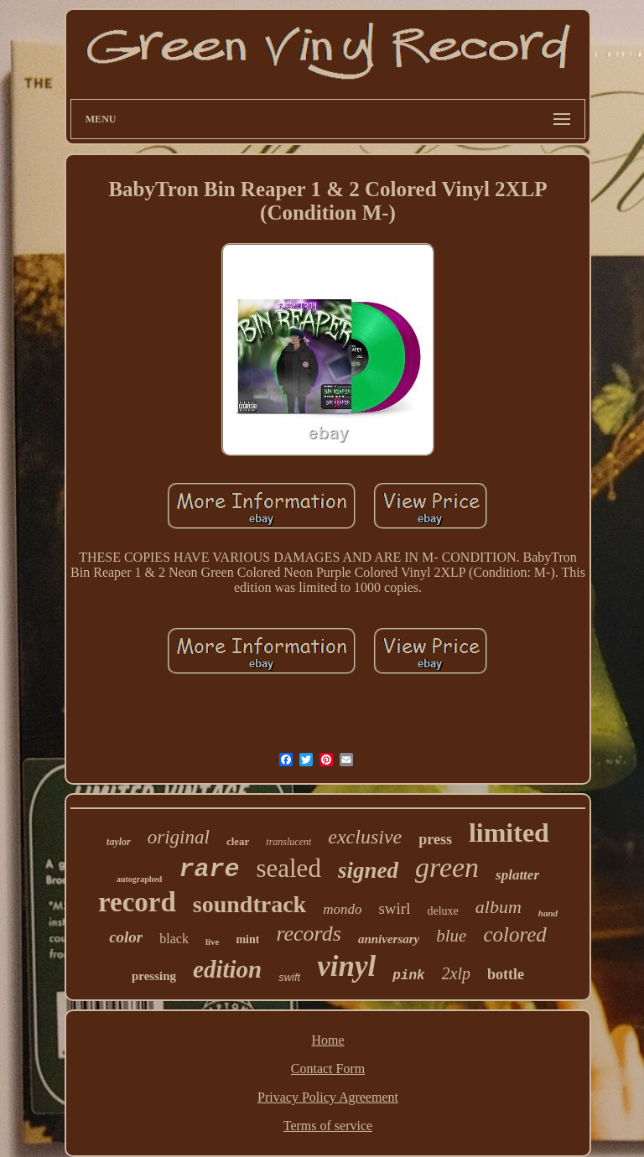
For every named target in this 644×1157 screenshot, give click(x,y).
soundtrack (249, 904)
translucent (288, 842)
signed (368, 870)
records (308, 933)
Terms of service (327, 1125)
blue (451, 936)
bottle (505, 974)
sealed (288, 868)
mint (247, 939)
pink (408, 975)
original (179, 837)
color (126, 937)
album (498, 906)
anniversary (388, 939)
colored (514, 934)
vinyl (346, 966)
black (174, 938)
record (137, 902)
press (435, 839)
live (212, 941)
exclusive (365, 837)
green (447, 867)
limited (509, 832)
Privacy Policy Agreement (327, 1097)
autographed (139, 879)
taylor (118, 842)
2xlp (456, 973)
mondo (342, 909)
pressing (154, 976)
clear (237, 841)
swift (289, 977)
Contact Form (328, 1068)
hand (548, 913)
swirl (394, 908)
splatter (517, 875)
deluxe (442, 911)
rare (209, 869)
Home (327, 1040)
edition (227, 969)
